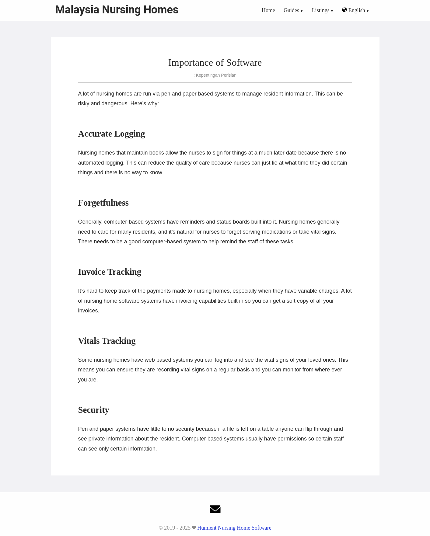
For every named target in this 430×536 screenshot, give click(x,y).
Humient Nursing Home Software (234, 528)
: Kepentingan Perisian (215, 75)
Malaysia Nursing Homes (117, 9)
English (353, 10)
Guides (291, 10)
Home (268, 10)
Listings (321, 10)
